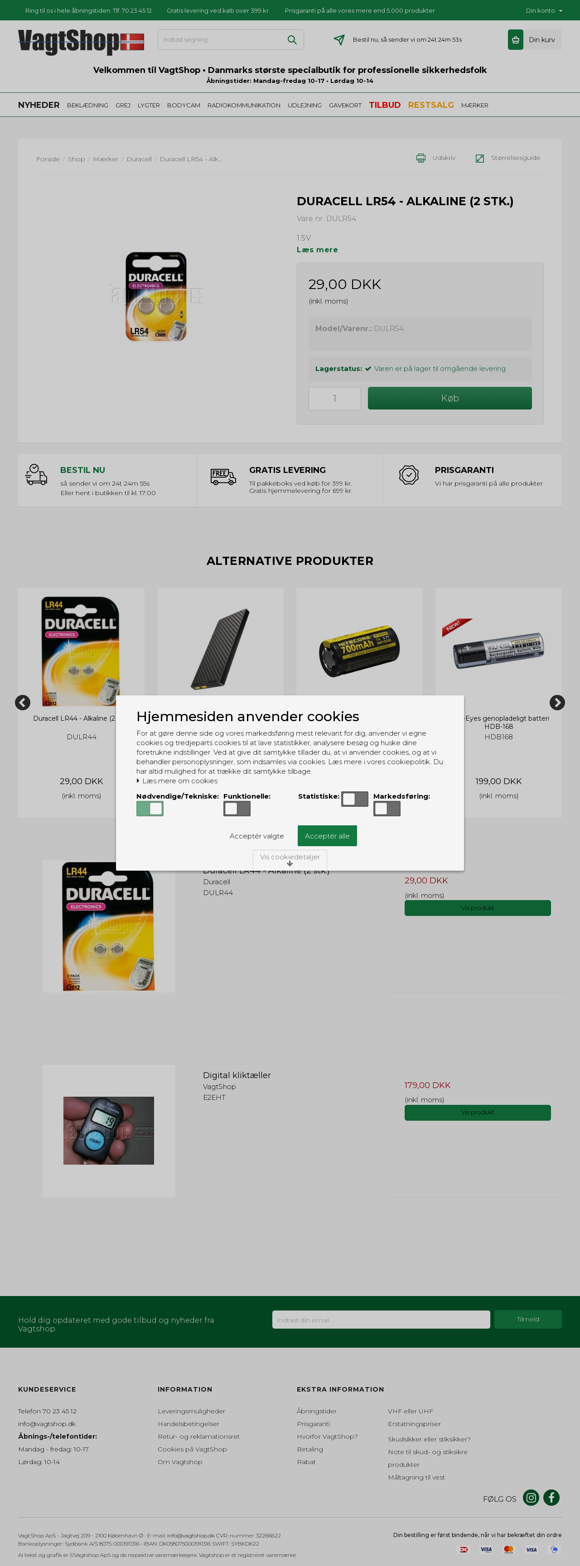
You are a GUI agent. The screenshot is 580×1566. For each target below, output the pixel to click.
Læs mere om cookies (177, 781)
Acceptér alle (327, 836)
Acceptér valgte (257, 836)
